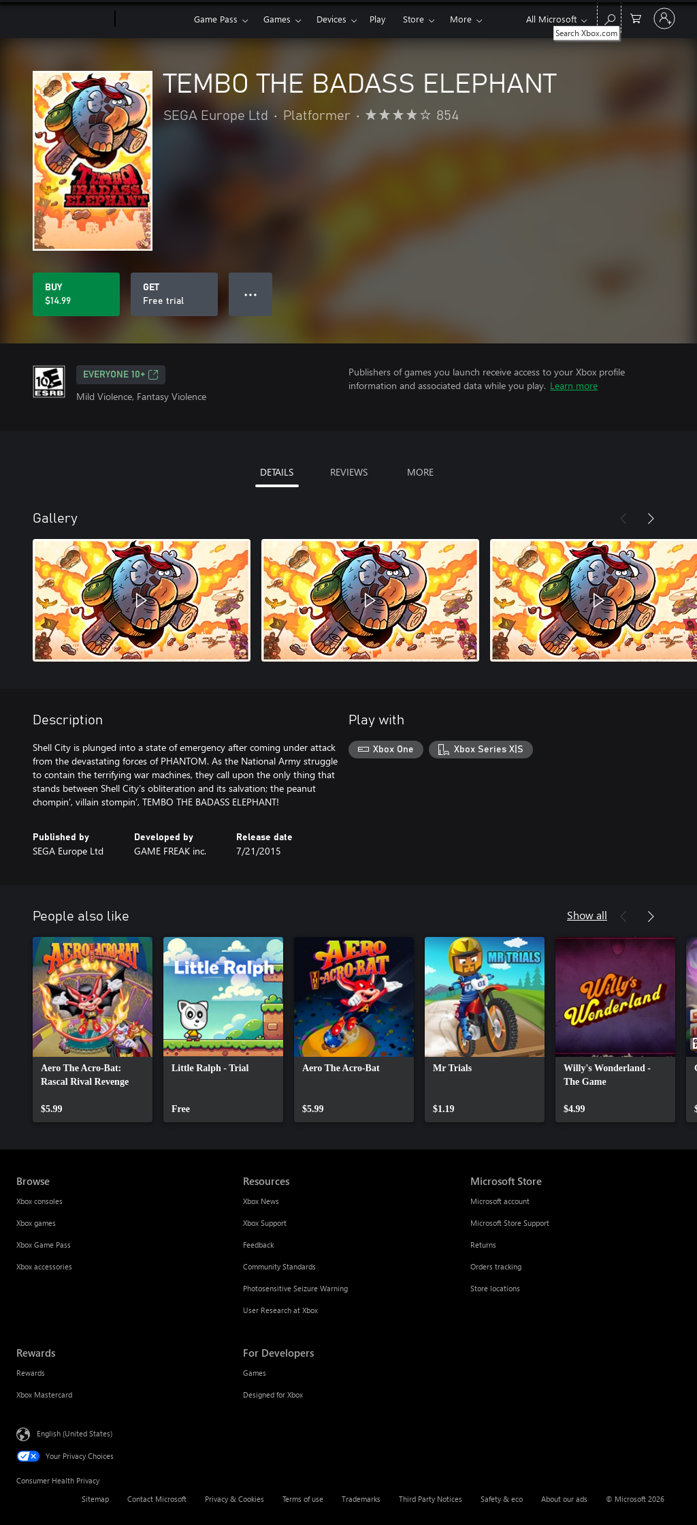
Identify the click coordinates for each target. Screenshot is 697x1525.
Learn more (574, 385)
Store (413, 19)
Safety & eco (502, 1498)
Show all (587, 915)
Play (377, 19)
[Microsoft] (63, 19)
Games (277, 19)
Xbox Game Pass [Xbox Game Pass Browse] (43, 1244)
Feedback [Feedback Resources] (258, 1244)
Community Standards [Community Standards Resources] (279, 1266)
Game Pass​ (216, 19)
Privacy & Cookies (234, 1498)
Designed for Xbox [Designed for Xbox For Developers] (273, 1394)
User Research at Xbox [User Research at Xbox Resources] (280, 1310)
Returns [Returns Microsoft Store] (483, 1244)
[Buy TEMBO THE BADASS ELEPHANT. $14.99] (76, 294)
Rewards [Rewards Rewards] (30, 1372)
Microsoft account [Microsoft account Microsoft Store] (500, 1201)
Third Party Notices (430, 1498)
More (461, 19)
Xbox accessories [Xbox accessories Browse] (44, 1266)
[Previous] (623, 518)
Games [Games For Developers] (254, 1372)
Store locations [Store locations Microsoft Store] (495, 1288)
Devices (331, 19)
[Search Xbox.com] (609, 17)
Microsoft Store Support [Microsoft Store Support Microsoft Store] (509, 1222)
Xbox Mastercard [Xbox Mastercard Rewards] (44, 1394)
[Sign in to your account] (664, 18)
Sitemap (95, 1498)
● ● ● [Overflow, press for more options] (250, 294)
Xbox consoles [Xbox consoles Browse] (39, 1201)
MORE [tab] (420, 471)
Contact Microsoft (157, 1498)
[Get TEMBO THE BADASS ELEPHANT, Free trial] (174, 294)
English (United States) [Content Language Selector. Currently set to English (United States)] (74, 1433)
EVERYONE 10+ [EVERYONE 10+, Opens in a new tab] (121, 374)
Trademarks (361, 1498)
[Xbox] (153, 19)
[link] (92, 1029)
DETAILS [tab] (276, 471)
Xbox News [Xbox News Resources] (261, 1201)
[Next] (650, 518)
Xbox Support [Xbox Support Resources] (265, 1222)
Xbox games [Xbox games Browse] (36, 1222)
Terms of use (302, 1498)
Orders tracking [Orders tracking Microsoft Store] (495, 1266)
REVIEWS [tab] (349, 471)
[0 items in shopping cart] (635, 17)
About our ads (564, 1498)
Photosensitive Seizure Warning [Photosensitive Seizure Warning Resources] (295, 1288)
